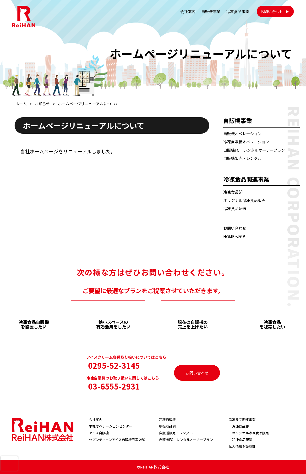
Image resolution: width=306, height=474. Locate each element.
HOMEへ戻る (234, 236)
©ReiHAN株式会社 (153, 467)
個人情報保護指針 (242, 446)
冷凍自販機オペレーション (246, 142)
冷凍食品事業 (237, 11)
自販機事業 (210, 11)
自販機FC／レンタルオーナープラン (254, 150)
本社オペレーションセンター (110, 426)
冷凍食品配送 (234, 208)
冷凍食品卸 (232, 192)
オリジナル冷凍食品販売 (244, 200)
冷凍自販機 (167, 419)
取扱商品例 (167, 426)
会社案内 (188, 11)
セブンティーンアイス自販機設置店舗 (117, 439)
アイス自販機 (99, 432)
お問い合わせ (271, 11)
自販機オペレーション (242, 133)
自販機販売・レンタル (242, 158)
